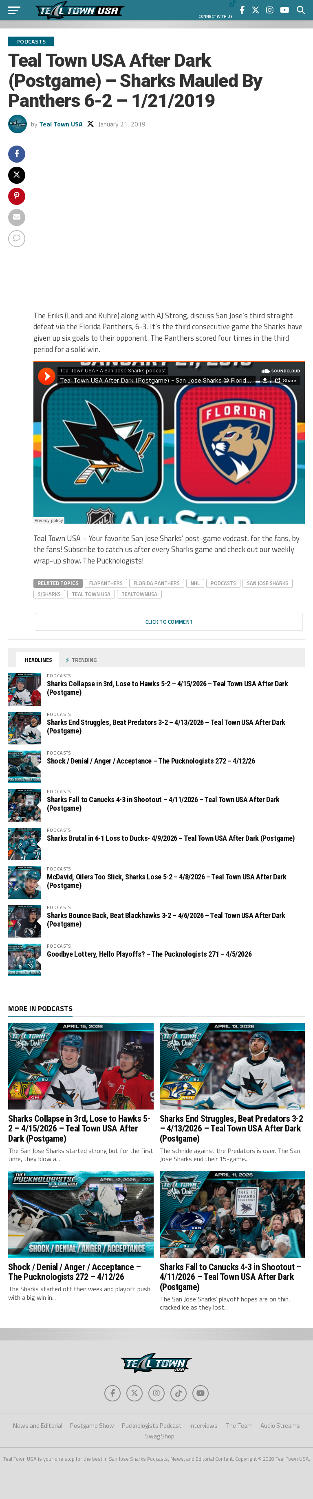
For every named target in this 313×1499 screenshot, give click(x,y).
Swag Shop (159, 1436)
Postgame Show (92, 1425)
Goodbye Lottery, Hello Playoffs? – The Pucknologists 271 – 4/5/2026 (149, 954)
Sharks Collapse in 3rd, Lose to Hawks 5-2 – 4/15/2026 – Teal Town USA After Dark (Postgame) (167, 687)
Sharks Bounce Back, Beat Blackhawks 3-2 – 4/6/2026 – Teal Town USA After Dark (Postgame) (166, 919)
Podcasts (223, 583)
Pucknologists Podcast (152, 1425)
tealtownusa (139, 594)
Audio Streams (280, 1425)
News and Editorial (37, 1425)
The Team (239, 1425)
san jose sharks (267, 583)
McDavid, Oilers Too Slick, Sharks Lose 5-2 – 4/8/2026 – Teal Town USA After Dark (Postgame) (167, 880)
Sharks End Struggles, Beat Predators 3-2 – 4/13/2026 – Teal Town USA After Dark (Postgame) (166, 726)
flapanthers (106, 583)
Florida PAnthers (157, 583)
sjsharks (49, 594)
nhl (195, 583)
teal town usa (91, 594)
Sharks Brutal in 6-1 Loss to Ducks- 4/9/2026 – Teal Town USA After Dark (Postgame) (171, 838)
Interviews (204, 1425)
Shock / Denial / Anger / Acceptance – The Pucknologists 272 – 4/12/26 (151, 761)
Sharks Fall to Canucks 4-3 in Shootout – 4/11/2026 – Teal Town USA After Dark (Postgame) (163, 803)
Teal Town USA (61, 124)
